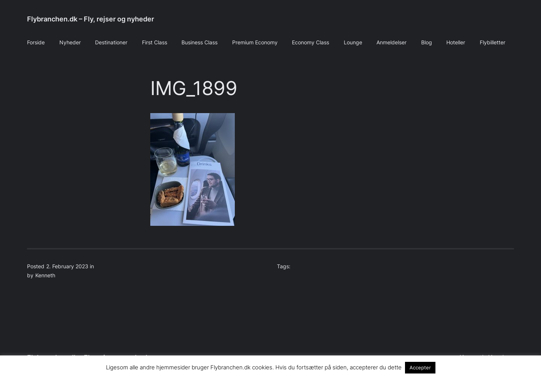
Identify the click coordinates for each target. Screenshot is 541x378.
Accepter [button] (420, 367)
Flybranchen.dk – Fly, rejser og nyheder (90, 19)
